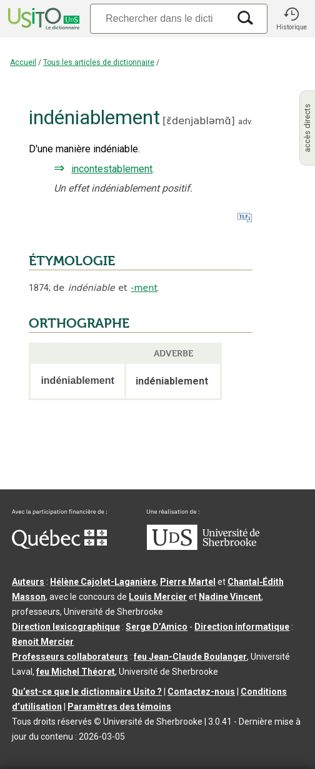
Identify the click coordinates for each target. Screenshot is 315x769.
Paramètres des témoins (119, 707)
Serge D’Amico (157, 627)
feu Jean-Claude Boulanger (190, 657)
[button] (291, 18)
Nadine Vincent (230, 597)
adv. (245, 121)
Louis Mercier (158, 597)
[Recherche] (159, 18)
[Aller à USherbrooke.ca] (203, 547)
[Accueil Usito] (42, 18)
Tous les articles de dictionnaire (98, 62)
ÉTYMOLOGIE (72, 260)
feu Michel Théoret (75, 672)
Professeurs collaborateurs (70, 657)
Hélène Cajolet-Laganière (103, 582)
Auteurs (28, 582)
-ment (144, 288)
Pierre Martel (188, 582)
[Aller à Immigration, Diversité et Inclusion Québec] (59, 546)
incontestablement (111, 169)
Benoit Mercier (43, 642)
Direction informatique (241, 627)
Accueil (23, 62)
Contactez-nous (201, 692)
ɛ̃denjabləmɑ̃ (198, 121)
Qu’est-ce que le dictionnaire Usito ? (87, 692)
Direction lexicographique (66, 627)
